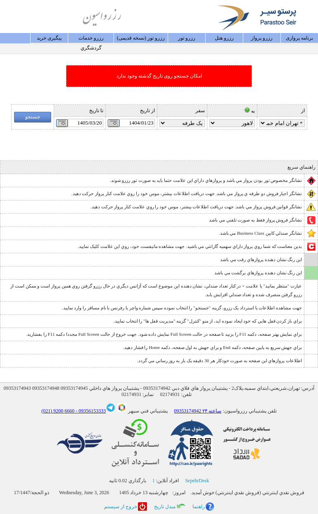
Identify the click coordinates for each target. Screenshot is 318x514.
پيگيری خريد (49, 38)
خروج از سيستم (120, 506)
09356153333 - (90, 411)
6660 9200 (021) (57, 411)
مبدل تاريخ (165, 506)
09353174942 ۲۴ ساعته (197, 411)
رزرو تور (186, 38)
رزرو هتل (224, 38)
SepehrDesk (197, 480)
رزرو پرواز (262, 38)
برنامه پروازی (299, 38)
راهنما (198, 506)
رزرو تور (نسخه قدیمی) (141, 38)
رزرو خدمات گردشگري (91, 39)
